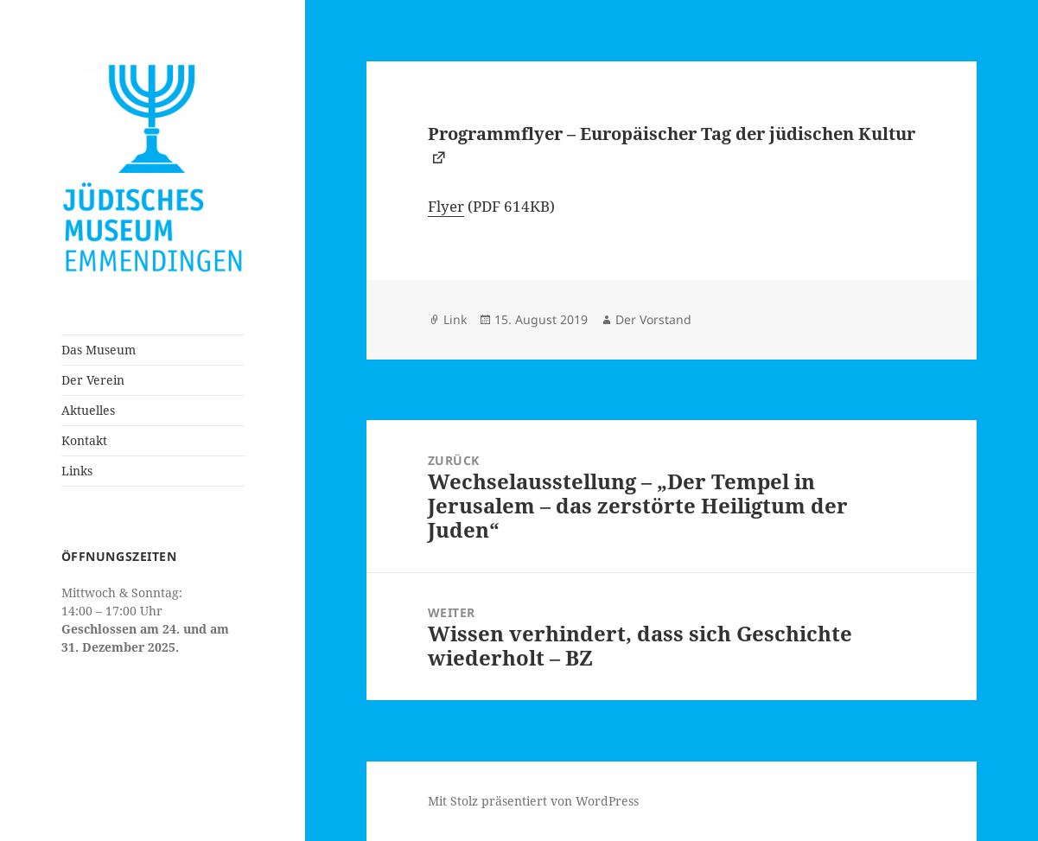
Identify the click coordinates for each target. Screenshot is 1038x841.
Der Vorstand (653, 319)
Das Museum (98, 349)
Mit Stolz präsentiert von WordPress (533, 801)
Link (455, 319)
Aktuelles (88, 410)
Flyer (446, 206)
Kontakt (84, 440)
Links (76, 470)
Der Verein (92, 380)
